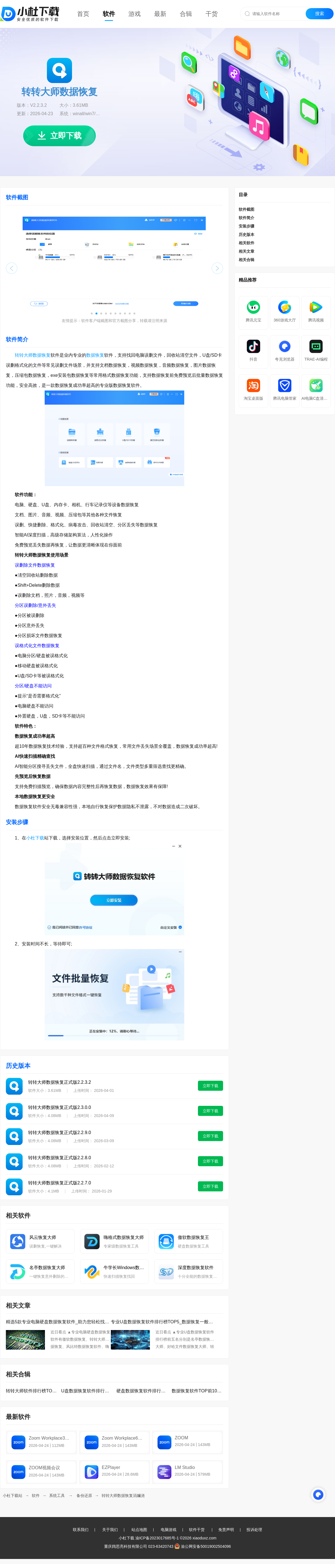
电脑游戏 (168, 1529)
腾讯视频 (316, 320)
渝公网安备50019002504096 (202, 1546)
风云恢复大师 (42, 1237)
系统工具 (57, 1495)
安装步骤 (246, 226)
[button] (92, 313)
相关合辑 (246, 259)
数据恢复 (95, 355)
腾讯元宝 (253, 320)
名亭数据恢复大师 (47, 1267)
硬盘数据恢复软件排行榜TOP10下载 (142, 1390)
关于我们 (110, 1529)
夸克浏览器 (285, 359)
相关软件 (246, 243)
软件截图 (246, 209)
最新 (160, 13)
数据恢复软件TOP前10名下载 (197, 1390)
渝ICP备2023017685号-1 (157, 1538)
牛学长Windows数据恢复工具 (124, 1267)
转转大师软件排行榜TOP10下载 (31, 1390)
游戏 (134, 13)
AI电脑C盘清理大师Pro (316, 398)
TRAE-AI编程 (315, 359)
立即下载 (59, 136)
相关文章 (246, 251)
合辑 (186, 13)
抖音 (253, 359)
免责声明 (226, 1529)
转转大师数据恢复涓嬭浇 (123, 1495)
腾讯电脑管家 (284, 398)
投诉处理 (254, 1529)
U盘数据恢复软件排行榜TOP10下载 (87, 1390)
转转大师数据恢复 (33, 355)
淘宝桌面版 (253, 398)
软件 (109, 13)
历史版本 (246, 234)
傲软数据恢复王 (193, 1237)
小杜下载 (35, 838)
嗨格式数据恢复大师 (124, 1237)
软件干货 (197, 1529)
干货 (211, 13)
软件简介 (246, 218)
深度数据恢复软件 (196, 1267)
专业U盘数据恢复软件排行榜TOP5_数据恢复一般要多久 (163, 1321)
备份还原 (84, 1495)
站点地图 (139, 1529)
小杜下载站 (12, 1495)
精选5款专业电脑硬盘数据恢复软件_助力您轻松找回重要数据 (58, 1321)
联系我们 (80, 1529)
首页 (83, 13)
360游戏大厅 (285, 320)
